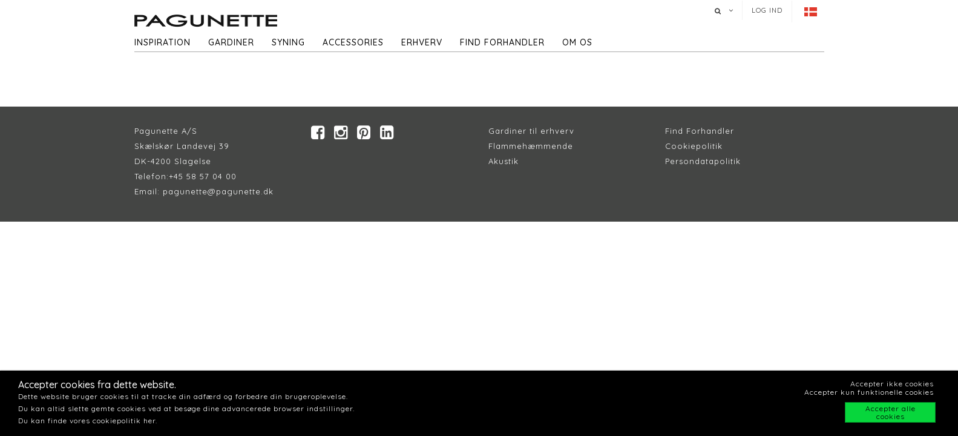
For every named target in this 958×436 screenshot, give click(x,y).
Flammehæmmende (530, 146)
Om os (577, 42)
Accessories (353, 42)
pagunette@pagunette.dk (218, 191)
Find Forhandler (699, 131)
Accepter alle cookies (890, 412)
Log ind (767, 10)
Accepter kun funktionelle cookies (869, 392)
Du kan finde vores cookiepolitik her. (87, 420)
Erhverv (421, 42)
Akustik (503, 161)
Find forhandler (502, 42)
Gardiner (231, 42)
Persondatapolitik (703, 161)
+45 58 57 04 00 (203, 176)
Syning (288, 42)
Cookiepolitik (694, 146)
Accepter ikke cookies (892, 384)
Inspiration (162, 42)
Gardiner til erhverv (531, 131)
